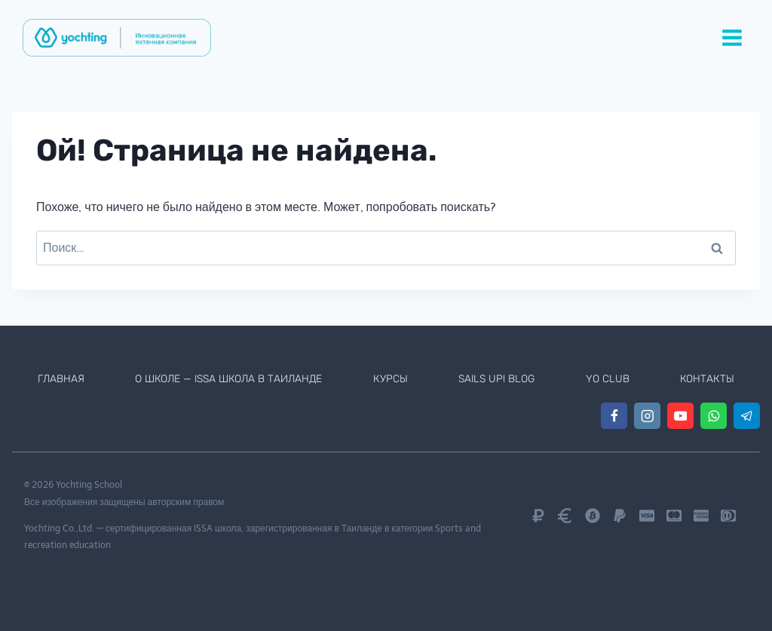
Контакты (708, 378)
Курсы (392, 378)
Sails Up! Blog (498, 378)
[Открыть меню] (731, 37)
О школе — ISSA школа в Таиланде (230, 378)
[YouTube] (680, 416)
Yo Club (608, 378)
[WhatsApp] (713, 416)
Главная (60, 378)
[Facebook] (614, 416)
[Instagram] (647, 416)
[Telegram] (747, 416)
